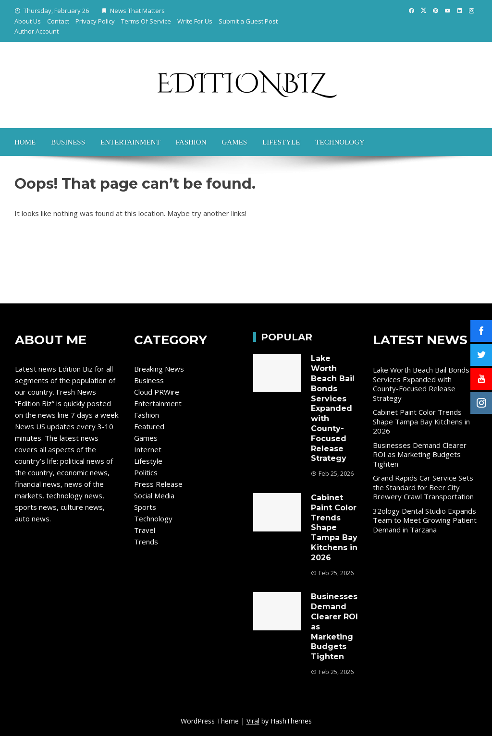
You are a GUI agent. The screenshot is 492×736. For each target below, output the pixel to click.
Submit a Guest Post (248, 21)
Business (68, 142)
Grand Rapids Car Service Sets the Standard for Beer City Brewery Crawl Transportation (423, 487)
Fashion (191, 142)
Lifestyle (281, 142)
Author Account (36, 31)
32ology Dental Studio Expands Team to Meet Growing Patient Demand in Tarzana (425, 520)
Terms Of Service (146, 21)
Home (25, 142)
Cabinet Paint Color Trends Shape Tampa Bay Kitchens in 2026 (334, 527)
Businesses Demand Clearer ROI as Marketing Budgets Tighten (420, 454)
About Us (27, 21)
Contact (58, 21)
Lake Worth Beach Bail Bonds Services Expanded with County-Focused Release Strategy (333, 408)
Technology (340, 142)
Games (234, 142)
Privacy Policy (95, 21)
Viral (252, 720)
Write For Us (194, 21)
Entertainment (130, 142)
